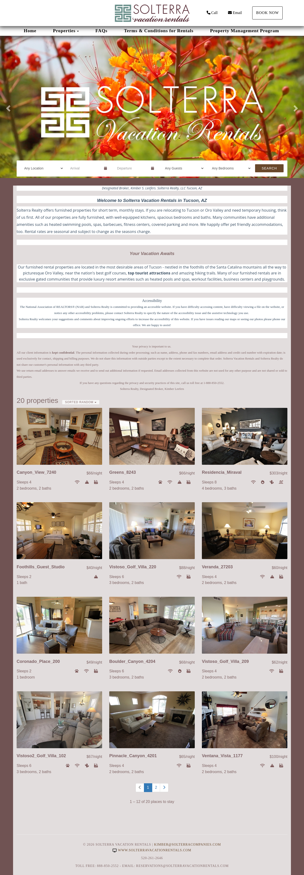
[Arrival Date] (85, 168)
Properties (64, 30)
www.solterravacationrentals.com (152, 850)
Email (235, 13)
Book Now (267, 13)
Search (269, 168)
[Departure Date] (132, 168)
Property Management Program (244, 30)
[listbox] (152, 107)
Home (30, 30)
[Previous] (140, 787)
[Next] (164, 787)
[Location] (42, 168)
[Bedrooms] (229, 168)
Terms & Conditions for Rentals (158, 30)
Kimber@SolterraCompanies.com (187, 844)
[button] (7, 107)
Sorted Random (80, 402)
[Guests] (182, 168)
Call (212, 13)
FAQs (101, 30)
